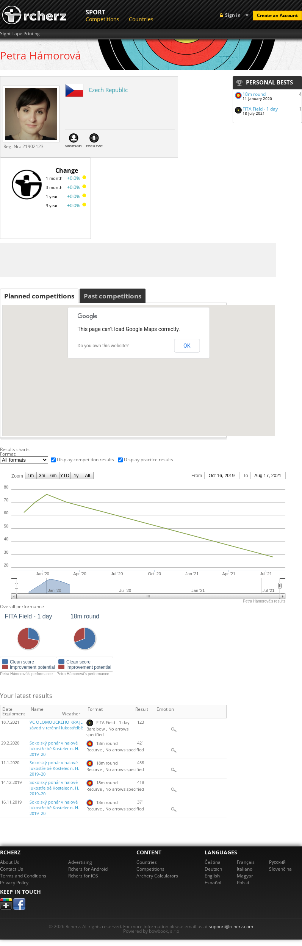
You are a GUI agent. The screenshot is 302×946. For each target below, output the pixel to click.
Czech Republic (108, 90)
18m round (254, 94)
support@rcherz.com (231, 926)
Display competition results (85, 459)
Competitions (102, 19)
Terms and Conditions (23, 876)
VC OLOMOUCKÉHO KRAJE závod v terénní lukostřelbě (56, 725)
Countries (141, 19)
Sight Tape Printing (20, 33)
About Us (9, 862)
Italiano (244, 869)
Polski (243, 882)
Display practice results (148, 459)
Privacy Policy (14, 882)
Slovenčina (280, 869)
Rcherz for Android (88, 869)
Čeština (213, 862)
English (212, 876)
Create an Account (277, 15)
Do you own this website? (103, 345)
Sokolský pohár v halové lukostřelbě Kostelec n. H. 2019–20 (54, 748)
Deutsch (213, 869)
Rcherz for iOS (83, 876)
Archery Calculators (157, 876)
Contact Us (11, 869)
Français (246, 862)
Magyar (245, 876)
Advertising (80, 862)
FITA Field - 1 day (260, 109)
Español (213, 882)
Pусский (277, 862)
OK (186, 346)
